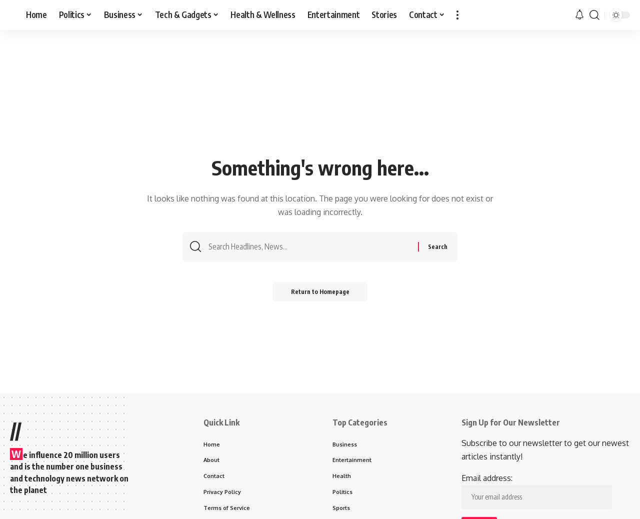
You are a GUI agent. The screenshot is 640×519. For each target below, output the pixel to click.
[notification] (579, 15)
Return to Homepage (320, 293)
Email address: (537, 491)
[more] (457, 15)
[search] (595, 15)
